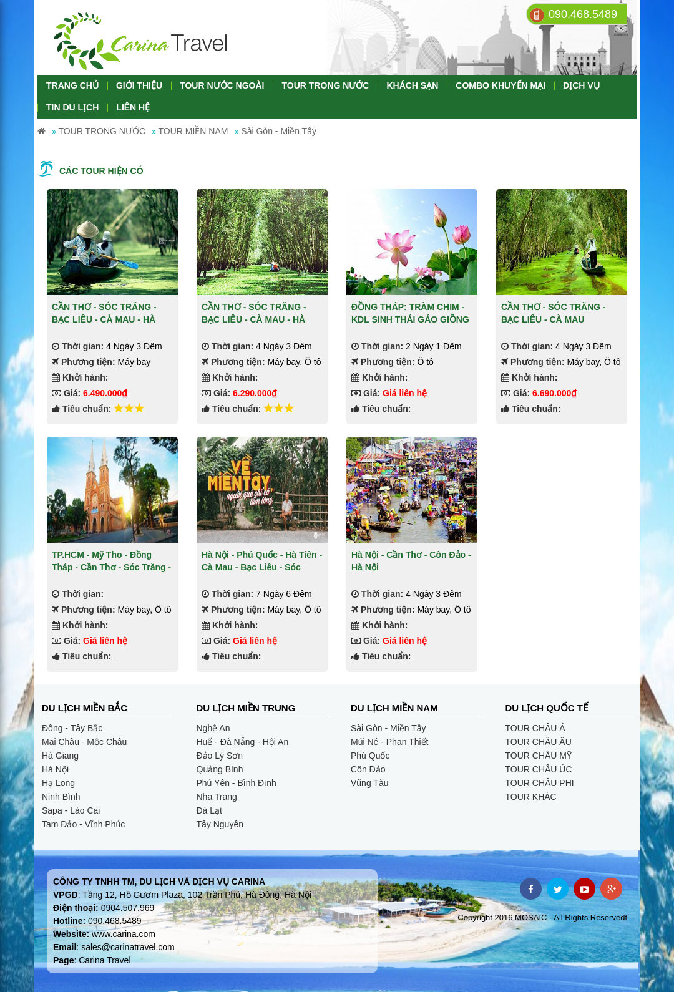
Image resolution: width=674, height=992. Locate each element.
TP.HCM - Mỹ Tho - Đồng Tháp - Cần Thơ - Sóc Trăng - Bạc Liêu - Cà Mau (111, 567)
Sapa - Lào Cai (71, 810)
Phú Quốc (370, 756)
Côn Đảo (368, 769)
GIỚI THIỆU (139, 85)
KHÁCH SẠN (412, 85)
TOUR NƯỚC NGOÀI (222, 85)
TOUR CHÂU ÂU (539, 742)
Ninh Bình (61, 797)
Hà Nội (55, 769)
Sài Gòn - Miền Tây (388, 728)
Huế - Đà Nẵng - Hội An (243, 742)
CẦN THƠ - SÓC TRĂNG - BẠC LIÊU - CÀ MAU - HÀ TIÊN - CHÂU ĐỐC (104, 319)
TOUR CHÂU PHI (540, 783)
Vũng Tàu (369, 783)
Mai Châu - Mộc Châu (84, 742)
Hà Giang (60, 756)
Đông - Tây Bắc (72, 728)
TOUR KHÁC (531, 797)
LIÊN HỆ (133, 107)
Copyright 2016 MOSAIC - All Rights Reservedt (542, 917)
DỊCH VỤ (581, 85)
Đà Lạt (209, 810)
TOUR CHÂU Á (535, 728)
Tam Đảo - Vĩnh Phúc (83, 824)
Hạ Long (58, 783)
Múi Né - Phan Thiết (389, 742)
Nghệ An (213, 728)
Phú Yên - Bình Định (236, 783)
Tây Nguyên (220, 824)
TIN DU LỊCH (72, 107)
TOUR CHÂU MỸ (539, 756)
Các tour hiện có (101, 171)
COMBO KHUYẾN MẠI (500, 85)
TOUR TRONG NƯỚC (325, 85)
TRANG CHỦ (72, 85)
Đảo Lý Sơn (220, 756)
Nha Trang (217, 797)
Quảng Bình (220, 769)
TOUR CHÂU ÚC (539, 769)
